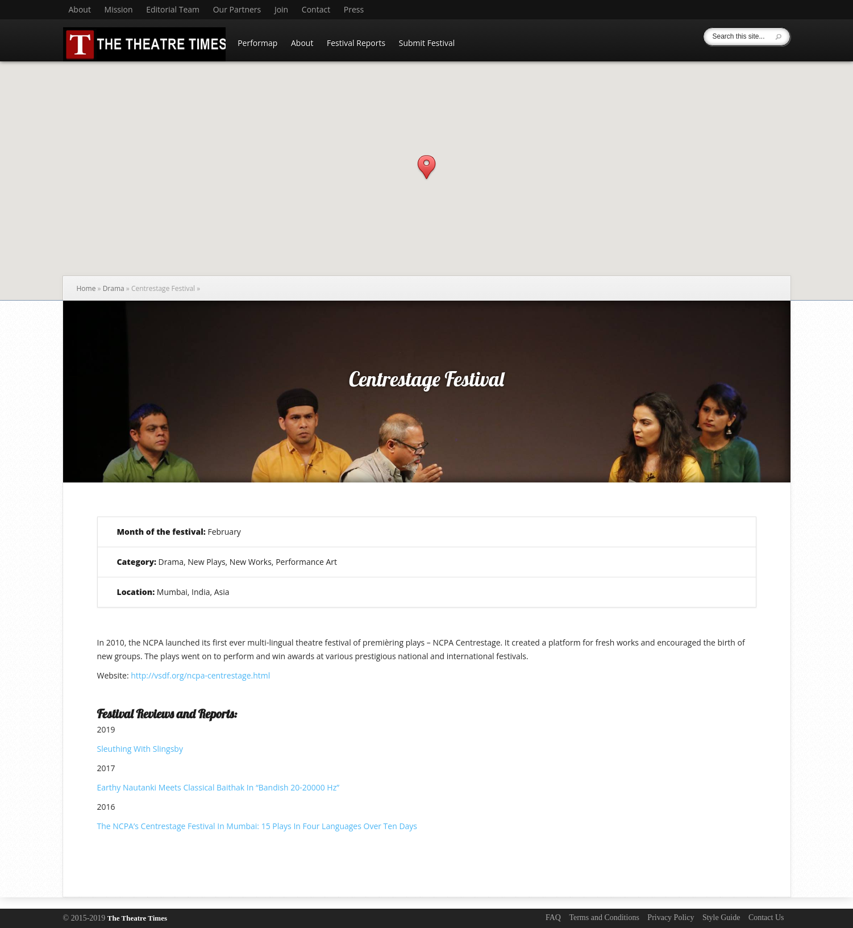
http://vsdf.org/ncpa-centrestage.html (200, 675)
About (80, 10)
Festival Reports (356, 43)
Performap (257, 43)
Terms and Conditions (604, 917)
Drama (113, 288)
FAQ (553, 917)
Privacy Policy (670, 917)
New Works (251, 561)
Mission (119, 10)
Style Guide (721, 917)
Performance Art (306, 561)
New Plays (206, 561)
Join (281, 10)
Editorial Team (172, 10)
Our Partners (237, 10)
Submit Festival (427, 43)
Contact (316, 10)
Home (86, 288)
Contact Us (766, 917)
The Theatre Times (137, 918)
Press (354, 10)
